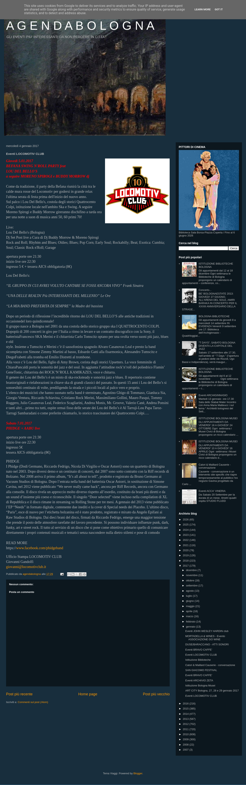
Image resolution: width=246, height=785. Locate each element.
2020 (186, 550)
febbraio (191, 621)
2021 (186, 545)
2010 (186, 734)
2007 (186, 749)
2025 (186, 524)
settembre (192, 585)
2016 (186, 703)
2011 (186, 729)
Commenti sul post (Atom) (33, 702)
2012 (186, 723)
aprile (189, 611)
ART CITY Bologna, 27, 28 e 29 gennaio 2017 (212, 690)
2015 (186, 708)
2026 (186, 519)
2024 (186, 529)
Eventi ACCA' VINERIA (212, 490)
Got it (219, 9)
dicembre (192, 570)
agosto (190, 590)
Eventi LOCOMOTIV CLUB (201, 654)
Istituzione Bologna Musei (200, 685)
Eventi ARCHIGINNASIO (213, 395)
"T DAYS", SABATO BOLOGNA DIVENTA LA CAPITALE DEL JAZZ (217, 345)
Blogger (138, 773)
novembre (192, 575)
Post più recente (19, 694)
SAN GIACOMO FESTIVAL (201, 670)
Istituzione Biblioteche (198, 659)
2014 (186, 713)
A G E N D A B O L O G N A (80, 25)
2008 (186, 744)
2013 (186, 718)
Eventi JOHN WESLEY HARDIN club (206, 631)
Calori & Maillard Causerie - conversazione (215, 466)
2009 (186, 739)
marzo (190, 616)
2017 (186, 565)
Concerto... (205, 289)
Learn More (202, 9)
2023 (186, 534)
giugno (190, 600)
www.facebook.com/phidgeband (39, 548)
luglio (189, 595)
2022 (186, 539)
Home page (87, 694)
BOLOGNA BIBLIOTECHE (214, 316)
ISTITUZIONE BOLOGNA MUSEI (218, 418)
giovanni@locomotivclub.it (26, 567)
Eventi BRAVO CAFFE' (198, 649)
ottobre (190, 580)
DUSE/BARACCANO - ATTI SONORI (207, 644)
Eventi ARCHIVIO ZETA (199, 680)
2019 (186, 555)
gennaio (191, 626)
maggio (190, 606)
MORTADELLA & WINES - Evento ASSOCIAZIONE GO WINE (205, 638)
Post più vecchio (156, 694)
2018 (186, 560)
